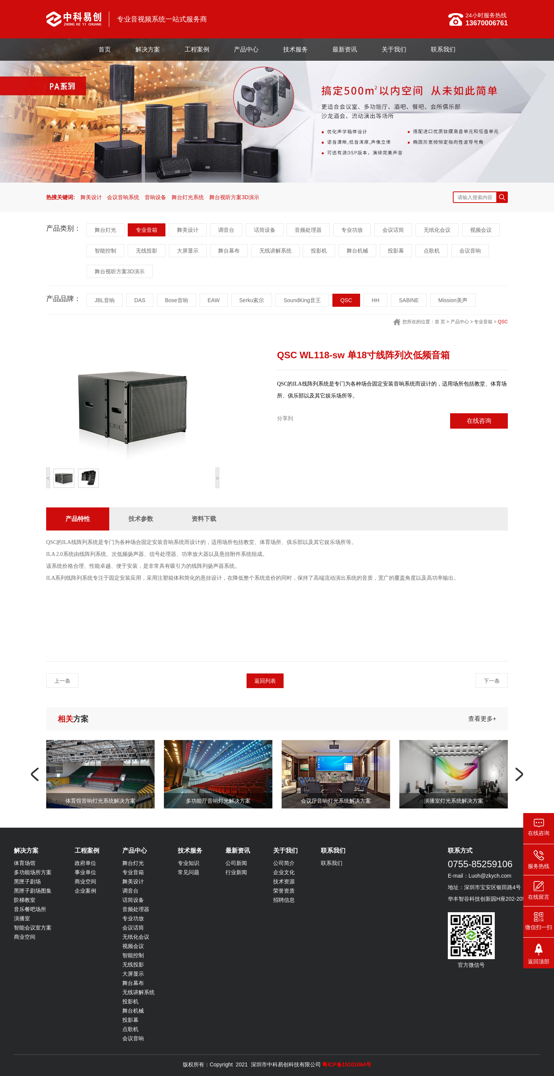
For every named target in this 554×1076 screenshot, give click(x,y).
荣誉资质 (284, 891)
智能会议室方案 (33, 928)
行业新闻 (236, 872)
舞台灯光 (105, 230)
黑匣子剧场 (27, 881)
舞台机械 (357, 251)
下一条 (492, 681)
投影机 (319, 251)
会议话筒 (393, 230)
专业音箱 (146, 230)
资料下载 (204, 519)
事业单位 (85, 872)
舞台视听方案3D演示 (234, 197)
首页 (104, 49)
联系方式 (460, 850)
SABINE (409, 300)
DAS (139, 300)
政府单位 (85, 863)
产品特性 (77, 519)
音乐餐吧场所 (30, 909)
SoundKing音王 (302, 300)
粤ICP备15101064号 (346, 1064)
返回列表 (265, 681)
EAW (214, 300)
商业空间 (24, 937)
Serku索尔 (251, 300)
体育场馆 (24, 863)
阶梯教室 (24, 900)
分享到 (285, 418)
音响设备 (155, 197)
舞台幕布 (229, 251)
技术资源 (284, 881)
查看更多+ (482, 718)
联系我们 (443, 49)
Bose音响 (176, 300)
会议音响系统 (123, 197)
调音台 (226, 230)
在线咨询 (479, 420)
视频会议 (481, 230)
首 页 (440, 321)
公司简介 (284, 863)
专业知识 (188, 863)
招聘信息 (284, 900)
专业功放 (352, 230)
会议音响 (470, 251)
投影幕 (396, 251)
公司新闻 (236, 863)
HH (375, 300)
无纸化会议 (437, 230)
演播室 (22, 918)
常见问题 (188, 872)
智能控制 (105, 251)
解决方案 (147, 49)
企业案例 (85, 891)
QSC (346, 300)
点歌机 (432, 251)
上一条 (62, 681)
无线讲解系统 (275, 251)
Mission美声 (452, 300)
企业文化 (284, 872)
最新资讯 (344, 49)
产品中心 (246, 49)
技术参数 (140, 519)
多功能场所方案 (33, 872)
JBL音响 (105, 300)
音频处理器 (308, 230)
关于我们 (394, 49)
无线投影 (146, 251)
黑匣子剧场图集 (33, 891)
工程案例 (197, 49)
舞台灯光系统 (188, 197)
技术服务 (295, 49)
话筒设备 (264, 230)
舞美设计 (91, 197)
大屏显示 (188, 251)
